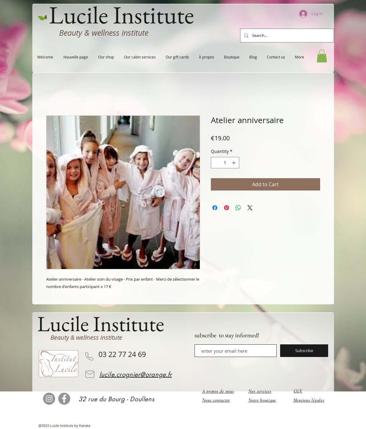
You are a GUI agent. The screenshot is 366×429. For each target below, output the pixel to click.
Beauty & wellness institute (103, 33)
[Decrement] (215, 162)
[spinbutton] (225, 162)
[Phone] (89, 356)
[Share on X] (250, 207)
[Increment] (234, 162)
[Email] (90, 374)
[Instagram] (49, 399)
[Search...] (286, 35)
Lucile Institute (100, 324)
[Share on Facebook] (215, 207)
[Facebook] (64, 399)
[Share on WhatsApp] (238, 207)
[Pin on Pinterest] (226, 207)
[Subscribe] (304, 350)
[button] (321, 56)
